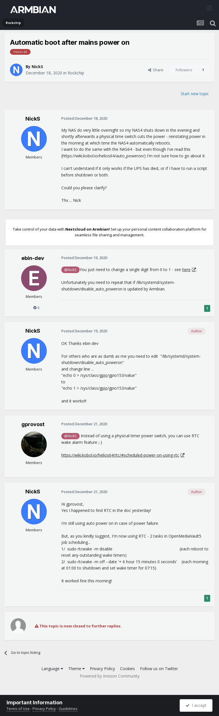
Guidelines (68, 708)
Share (155, 69)
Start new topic (195, 93)
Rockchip (76, 73)
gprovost (32, 424)
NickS (37, 66)
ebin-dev (32, 258)
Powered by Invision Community (109, 676)
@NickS (70, 269)
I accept (196, 705)
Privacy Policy (102, 668)
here (186, 269)
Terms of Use (18, 708)
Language (52, 668)
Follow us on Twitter (159, 668)
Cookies (127, 668)
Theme (76, 668)
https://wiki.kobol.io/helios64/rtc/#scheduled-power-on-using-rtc (120, 455)
